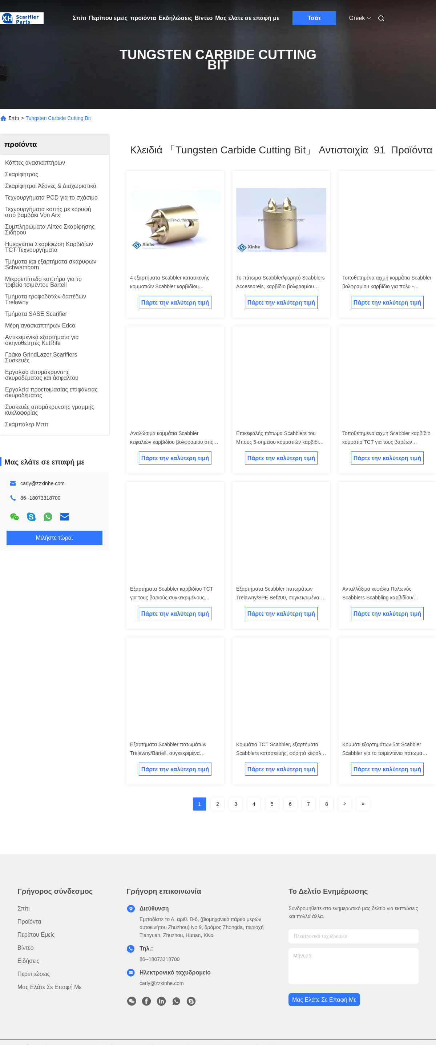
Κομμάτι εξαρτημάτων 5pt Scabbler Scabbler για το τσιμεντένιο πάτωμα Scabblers (382, 753)
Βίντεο (204, 18)
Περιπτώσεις (33, 974)
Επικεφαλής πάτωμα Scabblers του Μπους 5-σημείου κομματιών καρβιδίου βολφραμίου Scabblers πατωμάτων (280, 442)
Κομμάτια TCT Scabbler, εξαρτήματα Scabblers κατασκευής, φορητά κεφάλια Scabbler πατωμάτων (280, 753)
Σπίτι (79, 18)
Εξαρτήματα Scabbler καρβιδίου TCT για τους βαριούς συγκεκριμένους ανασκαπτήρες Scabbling (171, 597)
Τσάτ (314, 18)
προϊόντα (143, 18)
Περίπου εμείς (108, 18)
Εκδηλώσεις (175, 18)
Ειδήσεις (28, 961)
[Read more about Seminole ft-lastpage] (363, 804)
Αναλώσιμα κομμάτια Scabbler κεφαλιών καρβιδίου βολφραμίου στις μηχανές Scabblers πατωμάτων (171, 442)
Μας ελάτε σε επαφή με (247, 18)
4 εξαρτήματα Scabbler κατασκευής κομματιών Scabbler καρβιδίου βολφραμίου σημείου (169, 286)
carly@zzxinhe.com (42, 483)
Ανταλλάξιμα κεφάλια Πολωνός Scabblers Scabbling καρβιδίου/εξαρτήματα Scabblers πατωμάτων (381, 597)
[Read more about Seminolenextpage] (344, 804)
